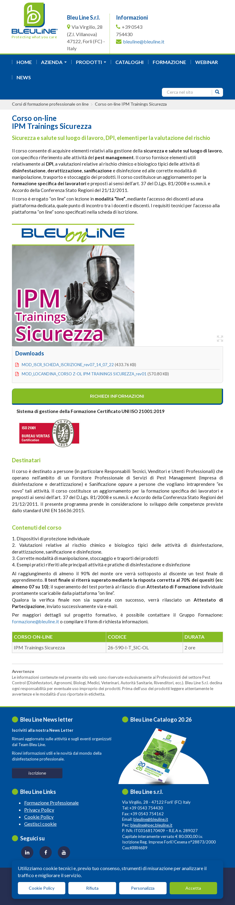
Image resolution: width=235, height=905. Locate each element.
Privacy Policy (39, 810)
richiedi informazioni (117, 396)
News (24, 77)
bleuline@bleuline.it (143, 41)
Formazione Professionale (51, 802)
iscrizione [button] (37, 772)
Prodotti (92, 64)
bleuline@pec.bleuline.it (151, 825)
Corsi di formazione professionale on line (50, 104)
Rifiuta (92, 888)
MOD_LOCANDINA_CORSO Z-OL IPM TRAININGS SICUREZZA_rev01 (84, 373)
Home (24, 62)
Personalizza (143, 888)
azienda (55, 64)
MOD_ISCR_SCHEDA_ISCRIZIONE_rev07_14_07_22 (68, 364)
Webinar (206, 62)
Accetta (193, 888)
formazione (169, 62)
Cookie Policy (39, 817)
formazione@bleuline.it (35, 621)
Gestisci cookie (40, 824)
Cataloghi (129, 62)
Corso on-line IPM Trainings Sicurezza (131, 104)
